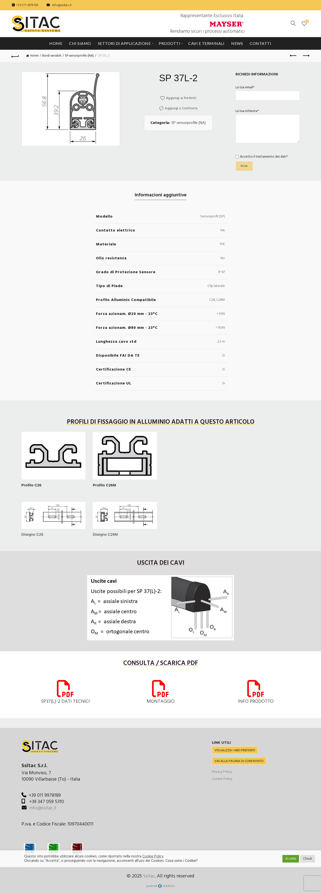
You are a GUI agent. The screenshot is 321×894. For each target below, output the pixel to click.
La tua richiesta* (268, 126)
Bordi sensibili (51, 55)
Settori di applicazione (124, 43)
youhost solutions (160, 886)
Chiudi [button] (307, 858)
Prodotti (169, 43)
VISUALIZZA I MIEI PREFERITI (235, 750)
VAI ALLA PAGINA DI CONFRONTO (239, 761)
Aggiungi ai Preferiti (181, 98)
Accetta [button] (290, 858)
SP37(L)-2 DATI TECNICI (65, 701)
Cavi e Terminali (206, 43)
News (237, 43)
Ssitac (149, 876)
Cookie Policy (222, 779)
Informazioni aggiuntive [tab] (160, 195)
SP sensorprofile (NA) (79, 55)
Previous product (293, 55)
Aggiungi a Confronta (181, 108)
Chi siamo (80, 43)
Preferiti (306, 21)
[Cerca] (293, 23)
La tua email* (268, 92)
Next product (306, 55)
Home (55, 43)
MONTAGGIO (161, 701)
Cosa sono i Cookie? (182, 861)
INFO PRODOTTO (256, 701)
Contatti (260, 43)
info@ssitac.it (62, 5)
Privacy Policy (222, 772)
